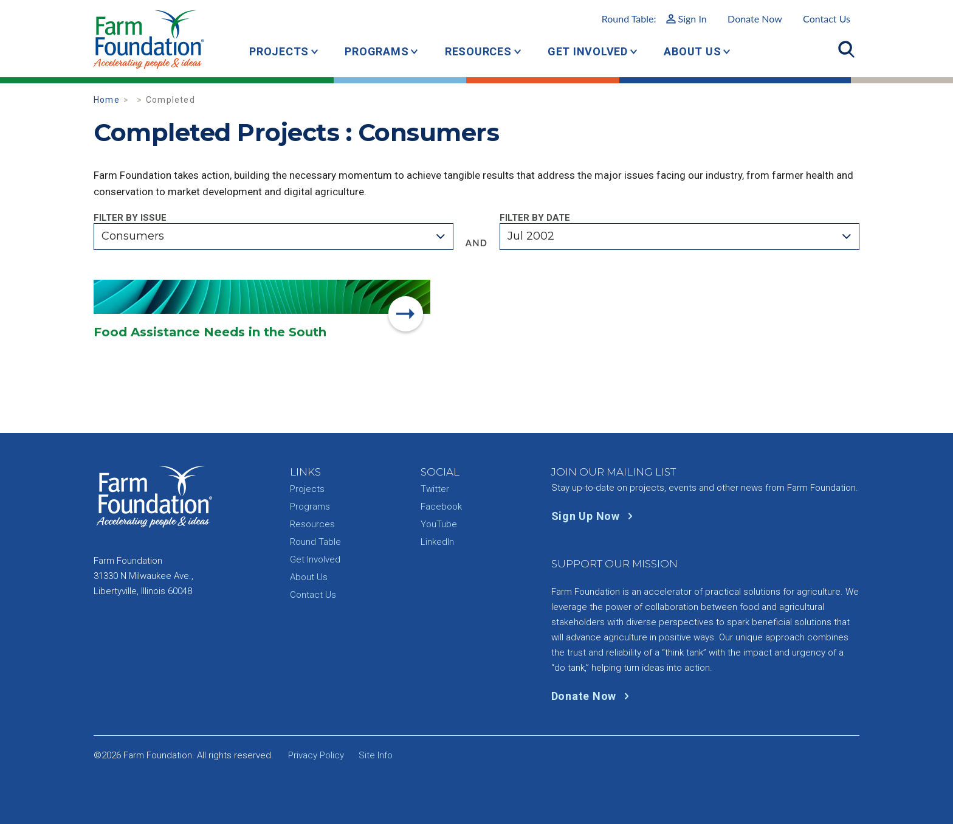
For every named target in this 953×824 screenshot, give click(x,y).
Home (107, 100)
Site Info (376, 755)
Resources (478, 51)
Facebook (441, 506)
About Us (692, 51)
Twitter (435, 488)
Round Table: (654, 18)
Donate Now (755, 18)
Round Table (315, 541)
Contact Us (826, 18)
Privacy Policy (316, 755)
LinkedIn (437, 541)
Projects (279, 51)
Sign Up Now (594, 516)
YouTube (439, 524)
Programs (376, 51)
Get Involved (588, 51)
